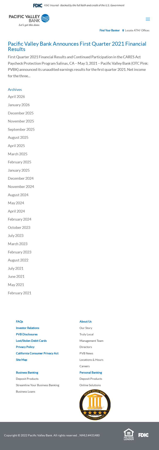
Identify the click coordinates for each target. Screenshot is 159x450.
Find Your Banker (110, 30)
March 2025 (17, 154)
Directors (86, 347)
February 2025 (19, 162)
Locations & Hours (91, 359)
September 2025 (21, 129)
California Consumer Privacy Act (37, 353)
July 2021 (15, 268)
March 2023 (17, 244)
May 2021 (16, 285)
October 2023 (19, 227)
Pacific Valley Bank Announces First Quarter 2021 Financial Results (77, 46)
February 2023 (19, 252)
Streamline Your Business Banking (37, 385)
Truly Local (87, 334)
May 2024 (16, 203)
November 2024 (21, 186)
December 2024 (21, 178)
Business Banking (27, 372)
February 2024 (19, 219)
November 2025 (21, 121)
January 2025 (19, 170)
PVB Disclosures (26, 334)
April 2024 (16, 211)
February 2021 (19, 293)
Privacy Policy (25, 347)
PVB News (86, 353)
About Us (86, 321)
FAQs (19, 321)
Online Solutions (90, 385)
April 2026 (16, 96)
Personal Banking (91, 372)
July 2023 (15, 235)
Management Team (91, 340)
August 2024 (18, 195)
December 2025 (21, 113)
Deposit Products (27, 378)
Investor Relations (27, 328)
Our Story (86, 328)
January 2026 (19, 105)
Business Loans (25, 391)
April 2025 (16, 146)
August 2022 (18, 260)
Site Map (21, 359)
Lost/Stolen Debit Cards (31, 340)
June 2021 (16, 276)
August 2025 (18, 137)
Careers (85, 366)
